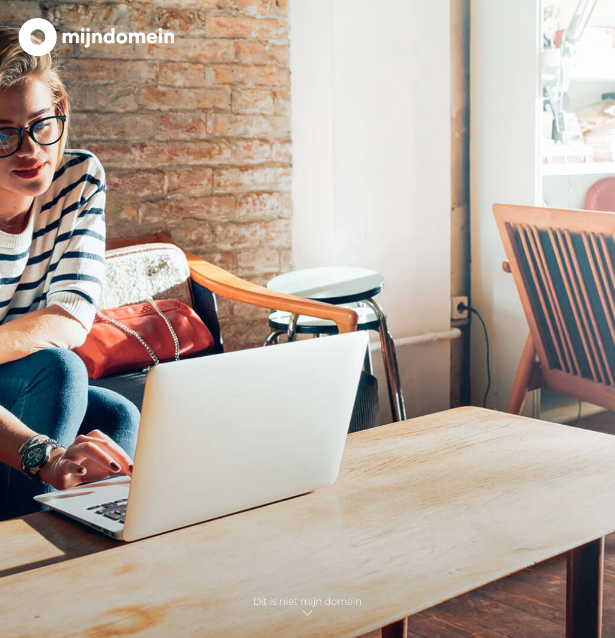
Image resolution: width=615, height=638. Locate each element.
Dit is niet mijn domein (307, 607)
